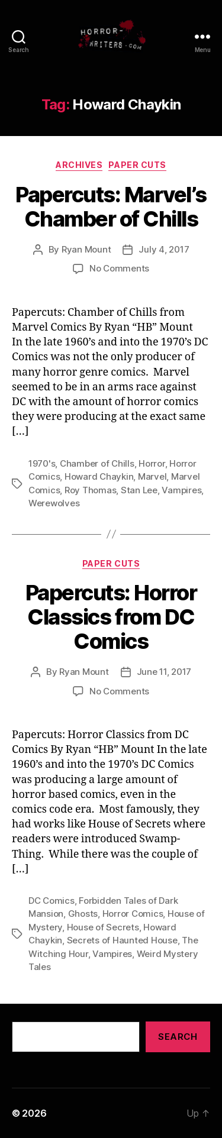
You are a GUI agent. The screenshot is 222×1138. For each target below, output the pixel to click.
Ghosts (83, 913)
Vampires (181, 490)
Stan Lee (139, 490)
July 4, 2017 (164, 249)
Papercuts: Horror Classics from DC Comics (111, 617)
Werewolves (53, 503)
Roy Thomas (90, 490)
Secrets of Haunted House (122, 940)
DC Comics (51, 900)
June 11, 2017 (164, 671)
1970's (41, 463)
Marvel (152, 476)
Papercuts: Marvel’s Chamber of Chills (111, 207)
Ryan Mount (86, 249)
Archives (79, 165)
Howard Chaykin (99, 476)
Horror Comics (132, 913)
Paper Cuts (137, 165)
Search (177, 1036)
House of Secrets (103, 927)
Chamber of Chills (97, 463)
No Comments (119, 268)
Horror (152, 463)
